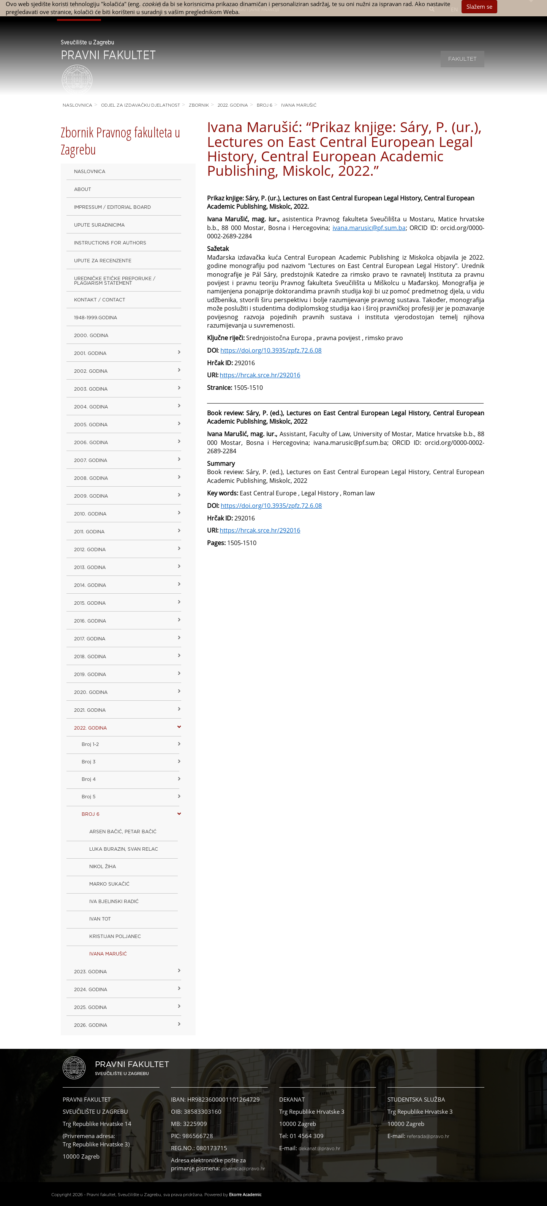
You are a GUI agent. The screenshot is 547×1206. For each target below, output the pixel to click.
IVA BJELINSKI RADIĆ (114, 901)
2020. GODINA (91, 692)
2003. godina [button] (91, 389)
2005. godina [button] (91, 424)
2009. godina (91, 496)
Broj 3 (88, 762)
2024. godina (90, 989)
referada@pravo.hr (428, 1136)
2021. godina (90, 710)
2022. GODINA (233, 105)
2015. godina (90, 603)
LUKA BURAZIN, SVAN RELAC (123, 849)
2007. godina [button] (90, 460)
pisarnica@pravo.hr (243, 1169)
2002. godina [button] (91, 371)
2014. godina (90, 585)
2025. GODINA (90, 1007)
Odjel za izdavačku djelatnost (140, 105)
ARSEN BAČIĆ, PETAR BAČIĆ (123, 831)
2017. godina (89, 639)
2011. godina (89, 532)
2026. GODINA (90, 1025)
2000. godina (91, 335)
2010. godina (90, 514)
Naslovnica (77, 105)
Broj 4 (89, 779)
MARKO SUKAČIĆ (109, 884)
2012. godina (90, 549)
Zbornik (199, 105)
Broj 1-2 (90, 744)
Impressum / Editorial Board (112, 207)
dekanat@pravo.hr (319, 1148)
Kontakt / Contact (99, 300)
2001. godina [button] (90, 353)
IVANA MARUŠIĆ (298, 105)
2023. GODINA (90, 972)
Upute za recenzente (102, 261)
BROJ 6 (264, 105)
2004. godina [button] (91, 407)
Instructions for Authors (110, 243)
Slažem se (479, 6)
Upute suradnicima (99, 225)
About (82, 189)
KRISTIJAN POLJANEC (115, 936)
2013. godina (90, 567)
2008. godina (91, 478)
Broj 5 (88, 797)
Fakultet (462, 59)
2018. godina (90, 656)
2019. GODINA (90, 674)
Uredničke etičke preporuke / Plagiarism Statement (114, 280)
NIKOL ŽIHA (102, 866)
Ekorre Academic (245, 1194)
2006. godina (91, 442)
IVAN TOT (100, 919)
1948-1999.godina (95, 317)
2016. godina (90, 621)
